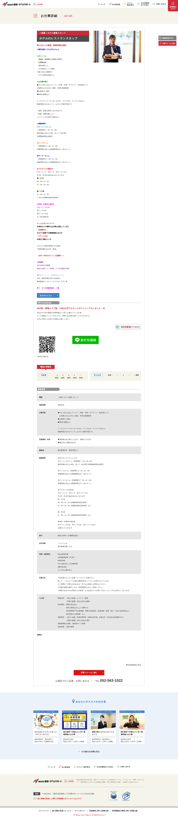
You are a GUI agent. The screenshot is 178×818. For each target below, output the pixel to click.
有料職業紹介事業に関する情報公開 (124, 811)
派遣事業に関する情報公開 (98, 811)
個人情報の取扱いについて (61, 811)
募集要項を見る (49, 295)
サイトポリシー (80, 811)
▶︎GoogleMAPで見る (133, 665)
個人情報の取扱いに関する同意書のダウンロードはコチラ (59, 799)
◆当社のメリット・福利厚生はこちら (50, 275)
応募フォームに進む (89, 673)
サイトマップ (44, 811)
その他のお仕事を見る (90, 752)
